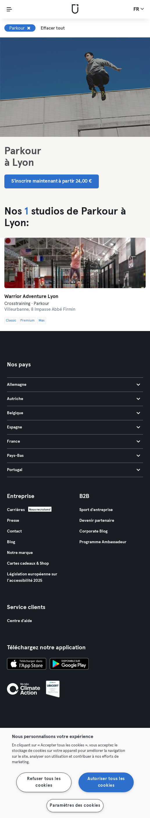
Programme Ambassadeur (102, 542)
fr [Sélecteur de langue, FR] (138, 9)
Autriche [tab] (73, 398)
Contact (14, 531)
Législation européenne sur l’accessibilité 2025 (32, 577)
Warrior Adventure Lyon (31, 296)
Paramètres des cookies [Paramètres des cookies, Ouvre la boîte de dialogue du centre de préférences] (75, 806)
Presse (13, 521)
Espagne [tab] (73, 427)
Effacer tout (53, 28)
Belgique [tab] (73, 413)
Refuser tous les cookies (44, 782)
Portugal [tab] (73, 469)
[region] (75, 773)
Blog (11, 542)
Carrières (16, 510)
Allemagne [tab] (73, 384)
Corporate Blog (93, 531)
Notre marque (20, 553)
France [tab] (73, 441)
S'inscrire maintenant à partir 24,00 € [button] (51, 181)
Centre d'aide (19, 621)
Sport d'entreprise (96, 510)
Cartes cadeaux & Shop (28, 563)
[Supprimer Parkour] (29, 28)
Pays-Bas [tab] (73, 455)
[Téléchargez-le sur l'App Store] (26, 664)
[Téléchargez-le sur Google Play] (69, 664)
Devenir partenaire (96, 521)
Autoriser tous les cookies (106, 782)
